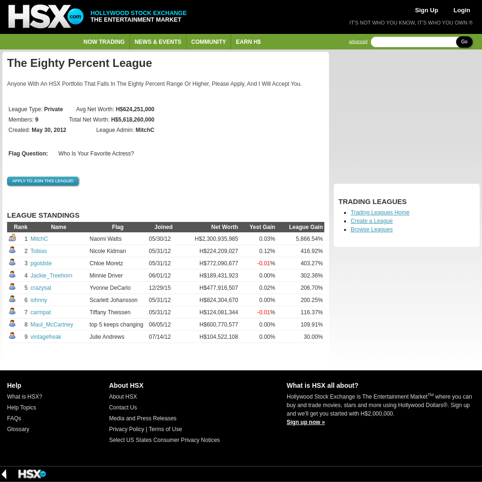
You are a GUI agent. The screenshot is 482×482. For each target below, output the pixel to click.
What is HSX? (24, 396)
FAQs (14, 418)
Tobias (39, 251)
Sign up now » (306, 422)
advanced (358, 42)
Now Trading (104, 42)
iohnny (39, 300)
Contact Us (123, 407)
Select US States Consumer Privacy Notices (164, 440)
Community (208, 42)
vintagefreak (46, 337)
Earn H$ (248, 42)
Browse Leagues (372, 229)
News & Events (158, 42)
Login (462, 10)
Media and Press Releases (143, 418)
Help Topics (21, 407)
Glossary (18, 429)
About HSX (123, 396)
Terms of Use (165, 429)
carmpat (41, 312)
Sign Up (426, 10)
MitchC (39, 239)
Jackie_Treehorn (51, 275)
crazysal (41, 288)
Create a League (372, 221)
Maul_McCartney (52, 324)
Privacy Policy (127, 429)
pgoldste (41, 263)
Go (464, 41)
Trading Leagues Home (380, 212)
